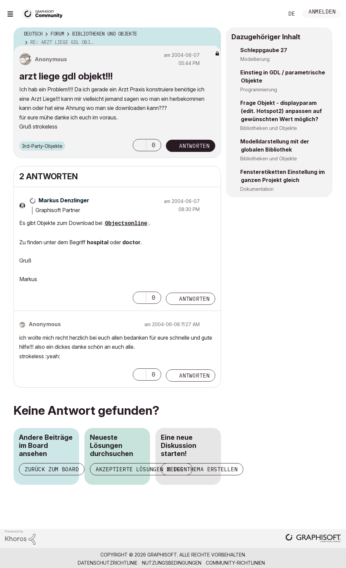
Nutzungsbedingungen (171, 563)
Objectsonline (126, 224)
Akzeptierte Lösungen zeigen (141, 469)
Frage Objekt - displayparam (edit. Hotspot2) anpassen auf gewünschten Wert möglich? (281, 110)
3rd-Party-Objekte (42, 146)
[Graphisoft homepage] (313, 538)
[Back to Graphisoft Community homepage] (44, 13)
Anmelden (322, 12)
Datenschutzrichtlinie (108, 563)
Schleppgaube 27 (263, 50)
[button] (139, 145)
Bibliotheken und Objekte (268, 128)
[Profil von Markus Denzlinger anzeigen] (64, 200)
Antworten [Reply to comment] (194, 298)
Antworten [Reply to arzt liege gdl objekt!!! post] (194, 145)
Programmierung (258, 89)
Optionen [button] (211, 34)
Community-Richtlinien (235, 563)
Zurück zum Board (52, 469)
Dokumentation (257, 189)
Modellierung (255, 59)
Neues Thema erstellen (202, 469)
